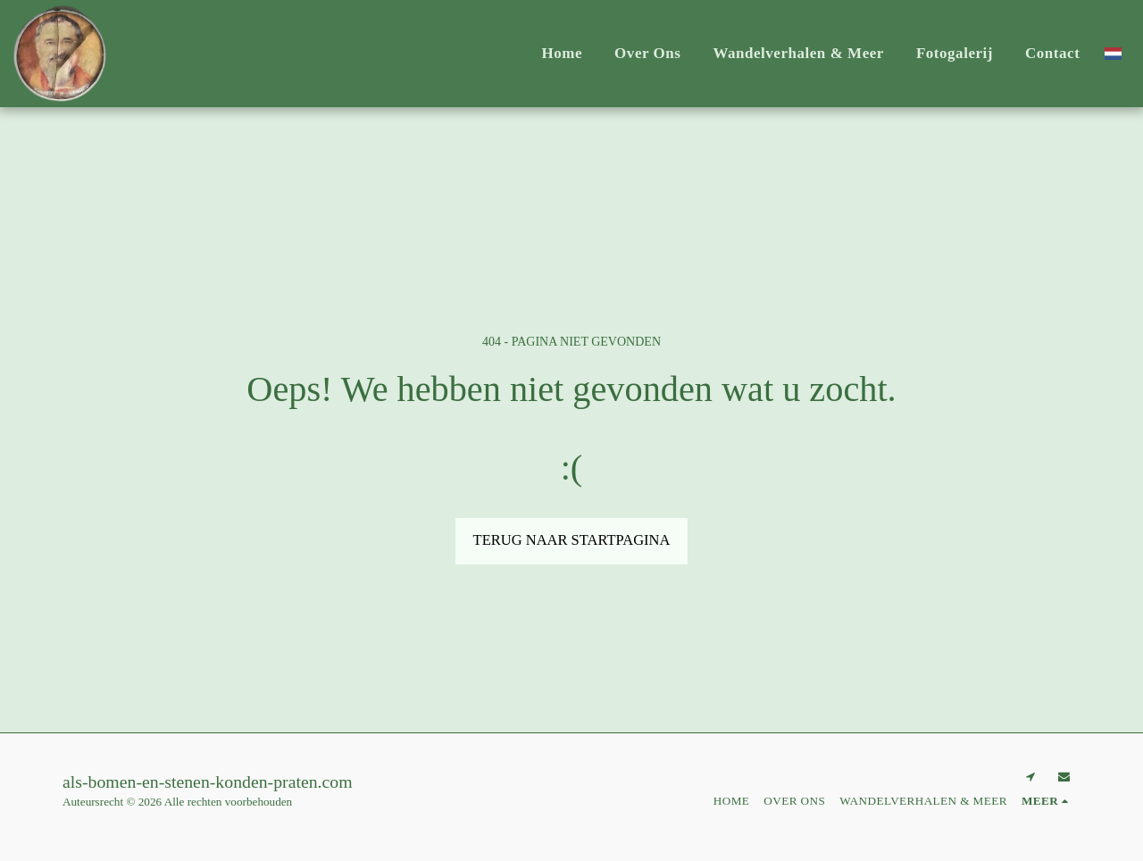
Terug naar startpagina (572, 539)
